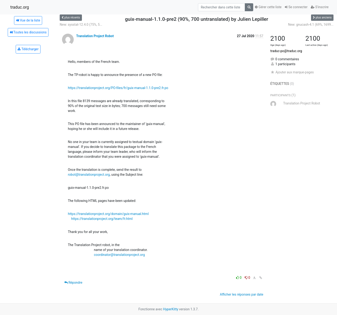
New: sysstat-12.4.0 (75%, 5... (81, 24)
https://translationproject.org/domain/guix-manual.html (108, 214)
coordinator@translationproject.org (119, 255)
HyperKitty (170, 309)
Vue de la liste (28, 20)
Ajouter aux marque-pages (292, 72)
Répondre (73, 282)
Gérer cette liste (268, 7)
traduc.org (19, 7)
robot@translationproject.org (89, 174)
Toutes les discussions (28, 32)
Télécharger (28, 49)
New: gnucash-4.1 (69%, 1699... (310, 24)
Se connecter (296, 7)
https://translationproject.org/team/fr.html (102, 219)
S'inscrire (320, 7)
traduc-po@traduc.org (286, 51)
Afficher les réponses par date (241, 294)
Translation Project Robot (95, 36)
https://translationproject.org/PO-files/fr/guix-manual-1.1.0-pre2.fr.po (118, 88)
